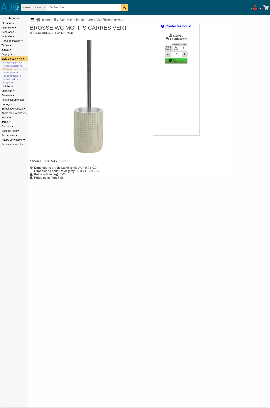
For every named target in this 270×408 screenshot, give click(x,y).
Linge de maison (12, 40)
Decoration (8, 32)
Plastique (7, 23)
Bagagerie (8, 54)
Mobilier (7, 86)
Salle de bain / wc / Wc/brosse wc (91, 20)
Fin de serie (9, 135)
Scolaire (6, 117)
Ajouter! (176, 61)
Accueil (46, 20)
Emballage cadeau (13, 108)
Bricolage (8, 90)
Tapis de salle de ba (12, 79)
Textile (6, 45)
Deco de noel (10, 130)
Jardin (6, 121)
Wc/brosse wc (9, 69)
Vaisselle (7, 36)
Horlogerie (8, 104)
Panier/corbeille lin (12, 76)
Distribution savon (11, 72)
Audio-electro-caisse (14, 113)
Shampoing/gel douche (14, 62)
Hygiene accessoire (12, 66)
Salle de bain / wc (12, 58)
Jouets (6, 49)
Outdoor (7, 126)
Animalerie (8, 27)
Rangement (8, 82)
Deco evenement (12, 144)
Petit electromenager (13, 99)
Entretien (7, 95)
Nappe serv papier (13, 139)
